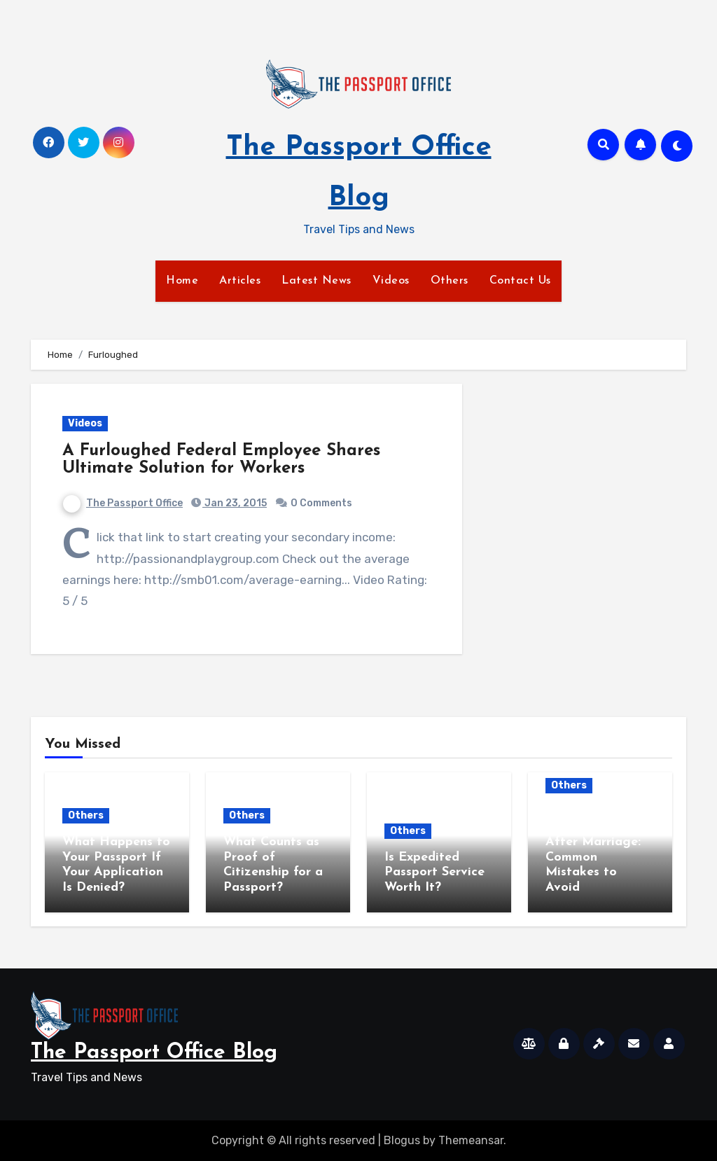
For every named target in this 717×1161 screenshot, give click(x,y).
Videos (391, 280)
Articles (239, 280)
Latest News (316, 280)
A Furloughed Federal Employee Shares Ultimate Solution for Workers (221, 460)
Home (182, 280)
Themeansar (470, 1140)
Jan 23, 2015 (234, 503)
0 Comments (321, 503)
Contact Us (520, 280)
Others (449, 280)
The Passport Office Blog (154, 1053)
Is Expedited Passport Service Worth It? (434, 872)
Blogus (402, 1140)
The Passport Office (123, 503)
